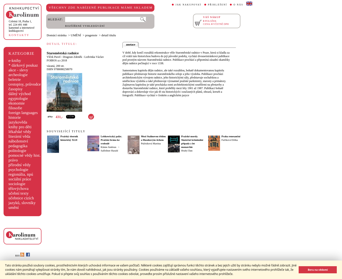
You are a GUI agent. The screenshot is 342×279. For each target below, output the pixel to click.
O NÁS (238, 5)
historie (15, 117)
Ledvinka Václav (94, 57)
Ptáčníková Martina (151, 143)
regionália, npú (21, 174)
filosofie (15, 108)
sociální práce (20, 179)
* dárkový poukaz (23, 65)
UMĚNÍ (76, 35)
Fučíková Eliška (229, 140)
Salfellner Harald (109, 150)
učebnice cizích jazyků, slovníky (22, 200)
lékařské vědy (20, 131)
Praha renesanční (230, 136)
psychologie (18, 169)
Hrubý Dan (187, 150)
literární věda (19, 136)
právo (13, 160)
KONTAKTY (19, 35)
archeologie (18, 75)
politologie (17, 150)
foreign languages (23, 112)
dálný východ (20, 93)
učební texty (19, 193)
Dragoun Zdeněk (72, 57)
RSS (19, 255)
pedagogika (18, 146)
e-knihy (15, 60)
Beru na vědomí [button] (318, 269)
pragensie (91, 35)
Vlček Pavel (53, 57)
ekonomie (17, 103)
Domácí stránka (57, 35)
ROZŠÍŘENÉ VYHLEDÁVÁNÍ (85, 26)
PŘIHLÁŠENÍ (217, 5)
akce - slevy (18, 70)
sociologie (17, 184)
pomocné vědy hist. (24, 155)
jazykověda (18, 122)
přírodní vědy (20, 165)
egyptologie (18, 98)
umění (14, 207)
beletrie (15, 79)
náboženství (18, 141)
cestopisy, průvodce (25, 84)
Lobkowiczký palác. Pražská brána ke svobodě (111, 140)
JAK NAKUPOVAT (189, 5)
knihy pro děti (20, 127)
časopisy (16, 89)
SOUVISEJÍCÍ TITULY (66, 131)
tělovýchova (19, 188)
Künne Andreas (108, 147)
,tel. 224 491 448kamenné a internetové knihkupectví (22, 26)
